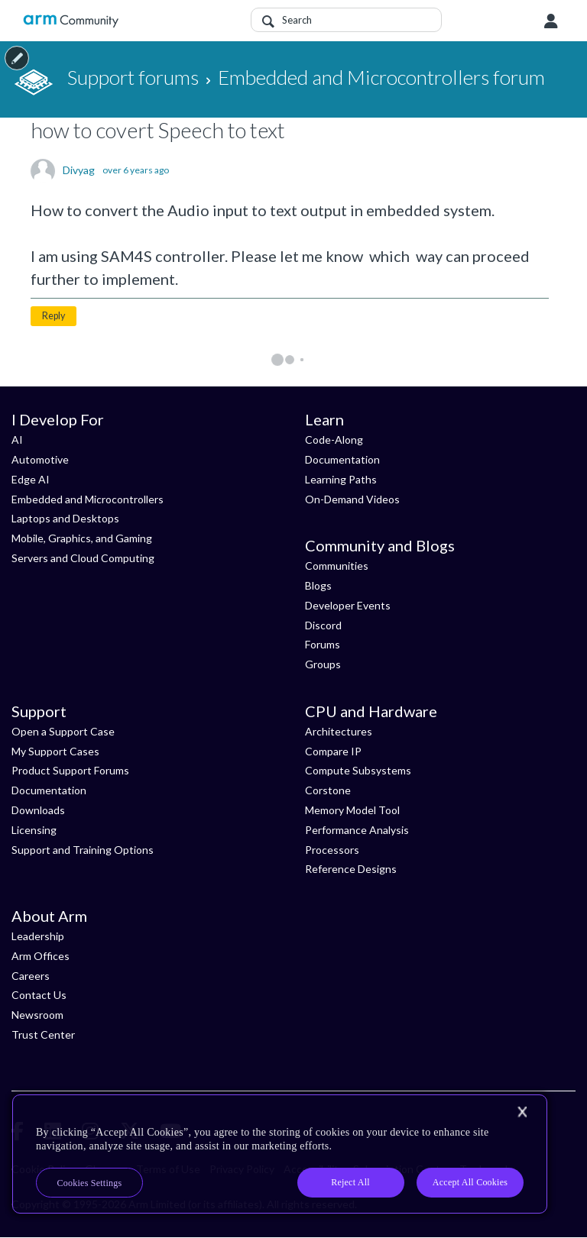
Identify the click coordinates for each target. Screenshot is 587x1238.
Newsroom (37, 1014)
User (551, 21)
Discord (323, 625)
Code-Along (334, 439)
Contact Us (38, 994)
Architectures (338, 731)
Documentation (342, 459)
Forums (322, 644)
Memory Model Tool (352, 809)
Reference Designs (351, 868)
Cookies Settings (89, 1183)
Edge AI (30, 479)
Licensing (34, 829)
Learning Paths (341, 479)
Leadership (37, 935)
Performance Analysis (357, 829)
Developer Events (348, 605)
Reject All (350, 1182)
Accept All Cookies (470, 1182)
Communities (336, 565)
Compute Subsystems (358, 770)
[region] (279, 1154)
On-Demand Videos (352, 499)
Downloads (38, 809)
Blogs (318, 585)
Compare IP (333, 751)
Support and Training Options (82, 849)
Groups (323, 664)
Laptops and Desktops (65, 518)
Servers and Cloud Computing (82, 557)
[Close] (522, 1112)
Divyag (79, 170)
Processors (332, 849)
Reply (53, 316)
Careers (30, 975)
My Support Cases (55, 751)
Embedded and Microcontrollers (87, 499)
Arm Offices (40, 955)
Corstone (328, 790)
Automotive (40, 459)
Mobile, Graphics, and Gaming (81, 538)
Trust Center (43, 1034)
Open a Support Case (63, 731)
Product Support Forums (70, 770)
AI (17, 439)
